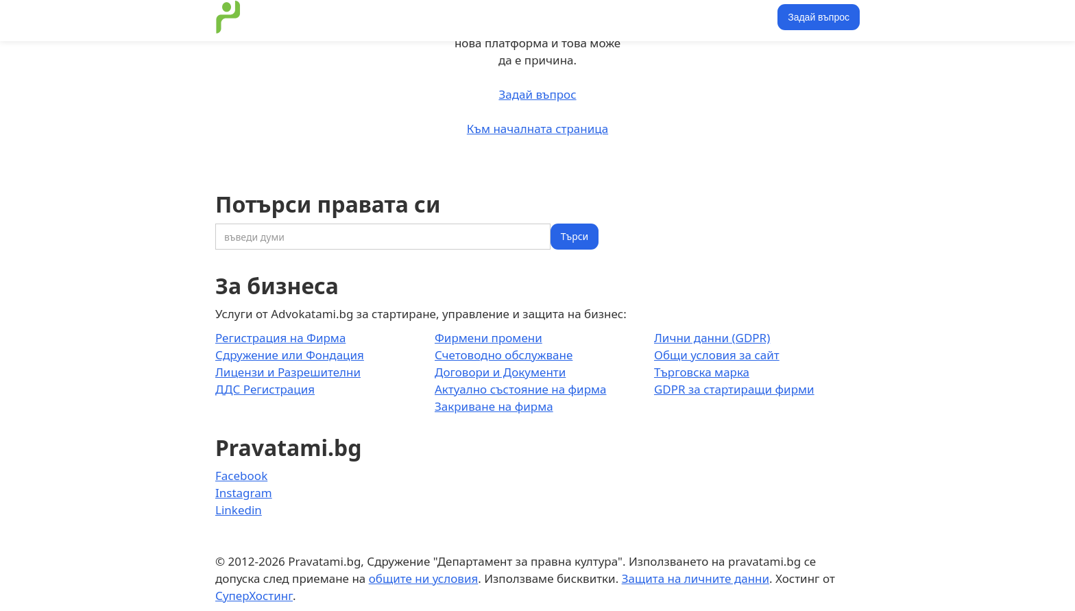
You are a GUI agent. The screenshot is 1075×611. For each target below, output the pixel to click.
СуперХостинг (254, 595)
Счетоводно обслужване (503, 355)
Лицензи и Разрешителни (288, 372)
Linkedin (238, 510)
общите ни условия (424, 578)
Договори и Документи (500, 372)
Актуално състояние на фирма (521, 389)
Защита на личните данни (695, 578)
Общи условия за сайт (717, 355)
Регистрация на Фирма (280, 338)
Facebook (241, 475)
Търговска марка (701, 372)
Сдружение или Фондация (289, 355)
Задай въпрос (818, 17)
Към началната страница (537, 128)
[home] (228, 17)
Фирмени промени (488, 338)
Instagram (243, 493)
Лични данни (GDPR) (712, 338)
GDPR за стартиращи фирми (734, 389)
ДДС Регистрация (265, 389)
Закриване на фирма (494, 406)
